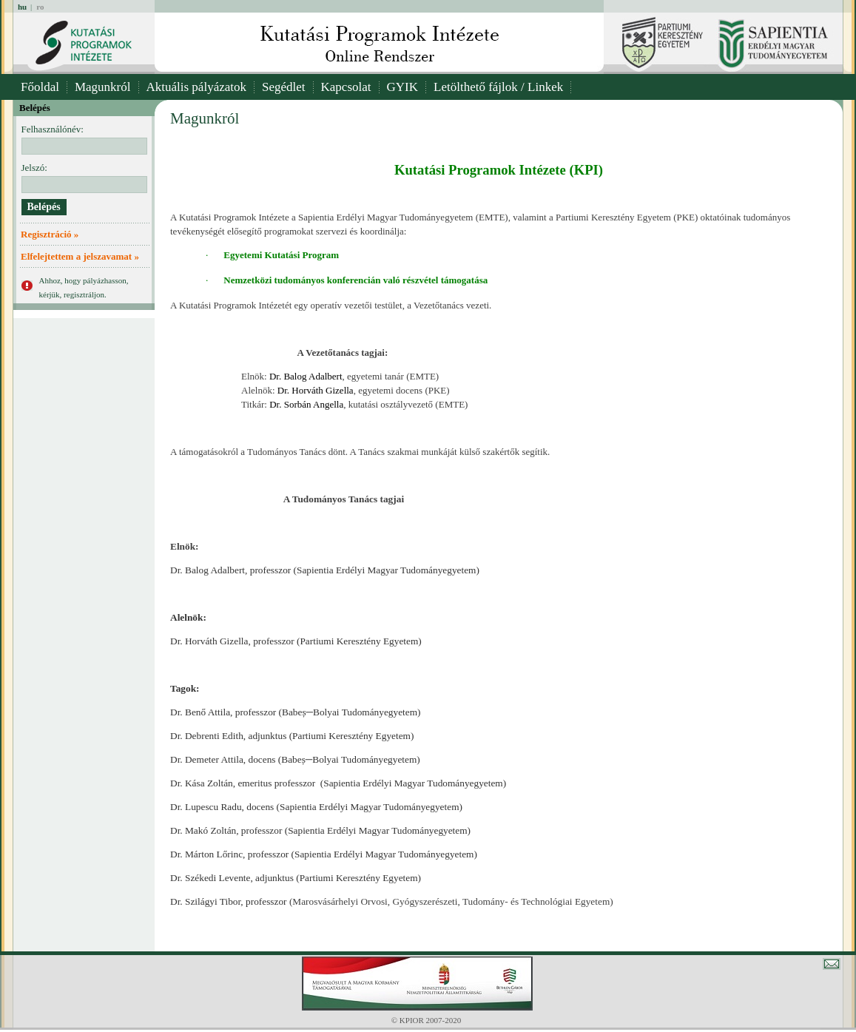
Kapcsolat (346, 87)
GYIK (403, 87)
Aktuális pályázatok (196, 87)
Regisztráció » (49, 234)
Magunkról (103, 87)
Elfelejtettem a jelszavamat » (80, 256)
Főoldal (40, 87)
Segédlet (284, 87)
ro (40, 6)
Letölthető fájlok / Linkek (498, 87)
